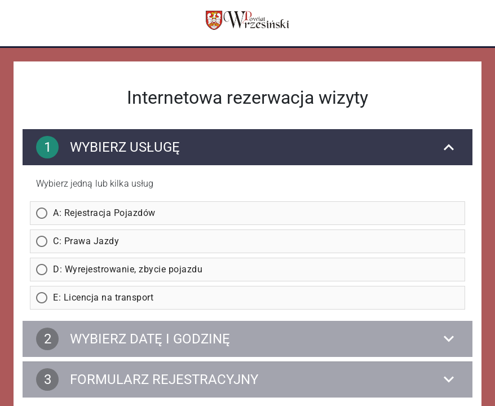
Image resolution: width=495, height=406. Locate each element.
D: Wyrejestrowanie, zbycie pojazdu (127, 269)
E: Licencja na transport (103, 297)
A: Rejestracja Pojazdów (104, 213)
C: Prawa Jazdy (86, 241)
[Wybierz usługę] (247, 147)
